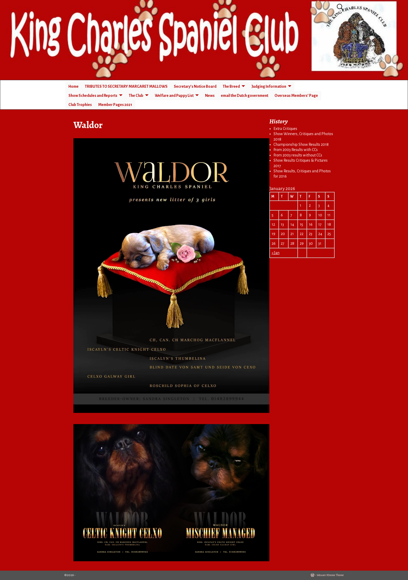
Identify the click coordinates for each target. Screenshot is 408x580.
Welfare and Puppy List (174, 95)
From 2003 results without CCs (297, 155)
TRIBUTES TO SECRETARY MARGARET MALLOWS (126, 86)
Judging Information (268, 86)
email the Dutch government (244, 95)
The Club (136, 95)
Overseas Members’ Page (296, 95)
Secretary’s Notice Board (195, 86)
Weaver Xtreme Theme (330, 575)
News (210, 95)
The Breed (231, 86)
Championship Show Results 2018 (301, 144)
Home (73, 86)
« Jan (275, 253)
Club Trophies (80, 105)
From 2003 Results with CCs (295, 150)
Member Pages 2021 (115, 105)
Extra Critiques (285, 129)
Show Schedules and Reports (92, 95)
